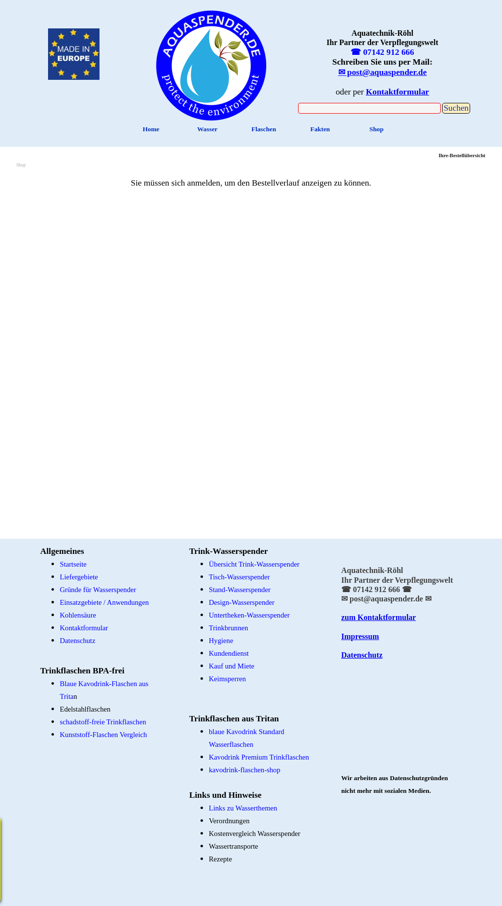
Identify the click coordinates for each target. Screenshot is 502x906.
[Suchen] (369, 108)
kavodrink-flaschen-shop (244, 770)
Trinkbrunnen (228, 628)
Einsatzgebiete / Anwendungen (104, 602)
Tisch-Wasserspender (239, 577)
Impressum (360, 636)
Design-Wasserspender (242, 602)
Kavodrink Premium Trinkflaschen (259, 757)
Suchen (456, 108)
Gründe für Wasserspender (98, 590)
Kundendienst (229, 653)
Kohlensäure (78, 615)
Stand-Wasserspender (240, 590)
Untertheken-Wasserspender (249, 615)
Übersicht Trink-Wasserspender (254, 564)
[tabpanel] (212, 63)
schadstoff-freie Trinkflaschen (103, 722)
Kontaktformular (84, 628)
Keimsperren (227, 679)
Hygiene (221, 640)
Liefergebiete (79, 577)
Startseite (73, 564)
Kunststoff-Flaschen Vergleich (103, 735)
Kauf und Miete (231, 666)
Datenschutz (77, 640)
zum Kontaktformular (378, 617)
